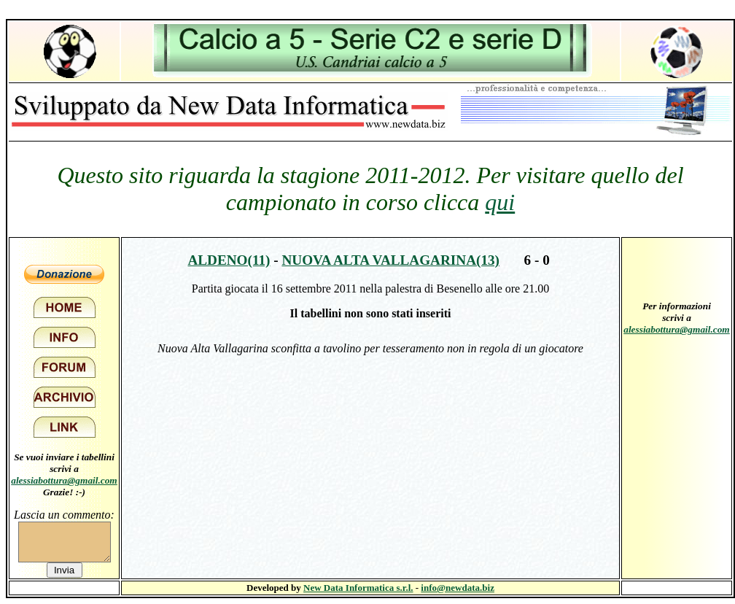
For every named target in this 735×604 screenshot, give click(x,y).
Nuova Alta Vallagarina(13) (390, 260)
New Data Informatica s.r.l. (358, 587)
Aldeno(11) (228, 260)
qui (500, 202)
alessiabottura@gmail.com (64, 480)
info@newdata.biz (457, 587)
